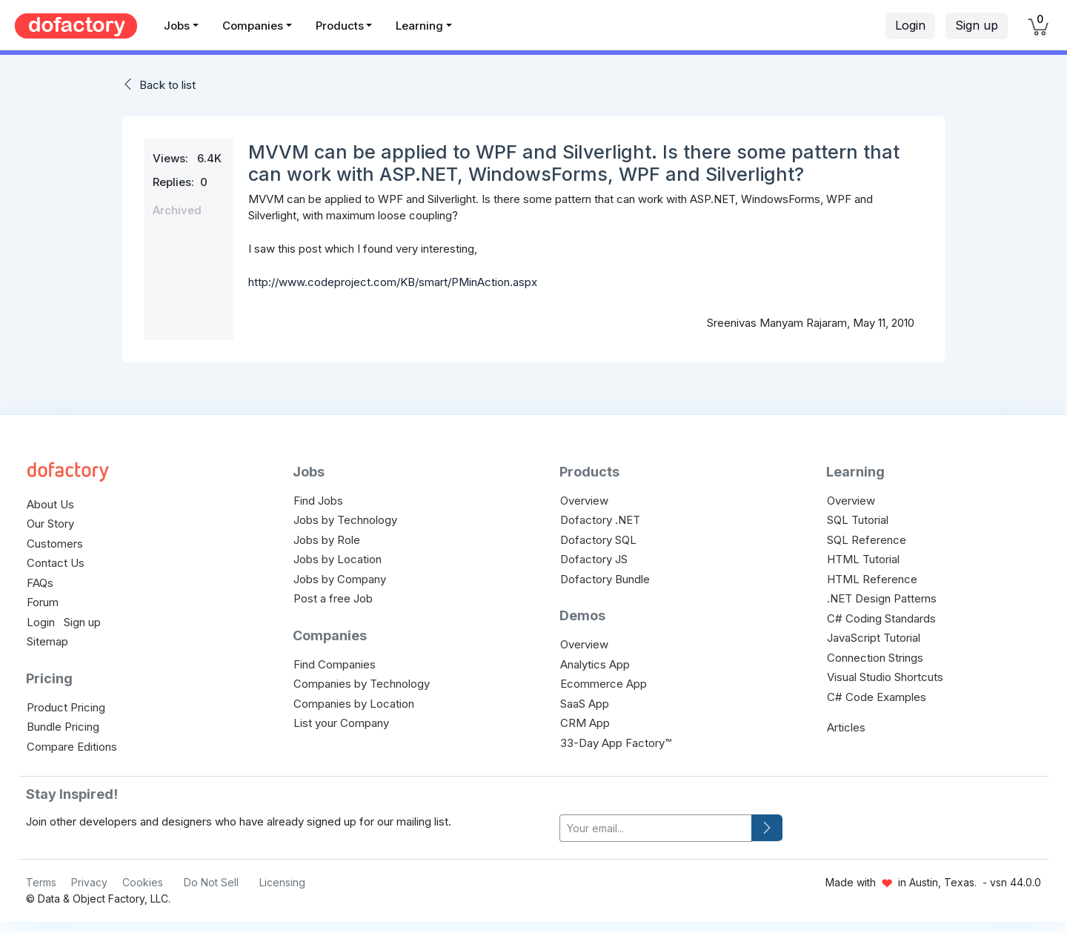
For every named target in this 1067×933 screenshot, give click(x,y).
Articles (846, 727)
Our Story (50, 524)
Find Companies (334, 664)
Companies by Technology (361, 684)
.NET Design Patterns (882, 598)
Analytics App (595, 664)
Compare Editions (72, 747)
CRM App (585, 723)
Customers (55, 544)
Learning (419, 26)
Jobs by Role (326, 540)
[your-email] (655, 828)
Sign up (976, 25)
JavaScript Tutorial (873, 638)
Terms (41, 882)
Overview (584, 501)
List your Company (341, 723)
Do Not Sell (211, 882)
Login (910, 25)
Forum (43, 602)
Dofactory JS (594, 559)
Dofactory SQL (598, 540)
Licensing (282, 882)
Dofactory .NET (600, 520)
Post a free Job (333, 598)
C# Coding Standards (881, 618)
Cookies (142, 882)
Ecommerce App (603, 684)
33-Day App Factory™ (615, 743)
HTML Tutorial (863, 559)
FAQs (40, 583)
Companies (252, 26)
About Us (50, 504)
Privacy (89, 882)
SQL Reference (866, 540)
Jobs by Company (339, 579)
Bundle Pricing (63, 727)
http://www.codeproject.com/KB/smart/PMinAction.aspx (392, 282)
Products (340, 26)
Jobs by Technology (345, 520)
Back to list (167, 85)
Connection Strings (875, 658)
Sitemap (47, 641)
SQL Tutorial (857, 520)
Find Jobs (318, 501)
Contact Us (55, 563)
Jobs (177, 26)
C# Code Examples (876, 697)
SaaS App (584, 704)
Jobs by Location (337, 559)
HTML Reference (872, 579)
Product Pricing (66, 707)
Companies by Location (353, 704)
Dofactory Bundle (605, 579)
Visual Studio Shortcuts (885, 677)
